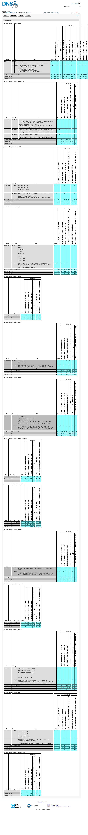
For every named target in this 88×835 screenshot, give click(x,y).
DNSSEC (6, 15)
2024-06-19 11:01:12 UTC (11, 12)
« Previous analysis (48, 12)
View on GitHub (76, 3)
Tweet (77, 15)
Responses (13, 15)
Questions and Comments (41, 801)
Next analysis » (55, 12)
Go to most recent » (27, 12)
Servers (21, 15)
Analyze (28, 15)
